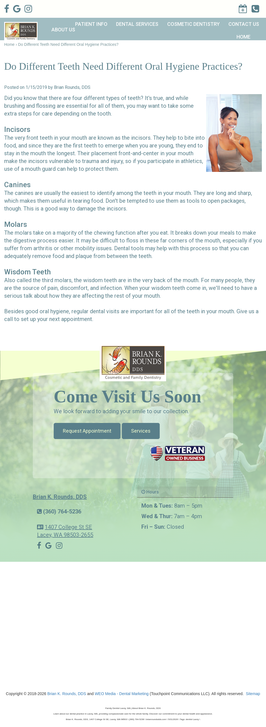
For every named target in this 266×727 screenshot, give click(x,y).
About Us (63, 29)
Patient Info (91, 24)
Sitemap (253, 693)
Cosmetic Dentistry (193, 24)
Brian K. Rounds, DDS (60, 496)
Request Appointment (87, 431)
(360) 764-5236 (62, 511)
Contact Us (243, 24)
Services (141, 431)
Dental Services (137, 24)
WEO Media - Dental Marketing (122, 693)
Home (243, 37)
